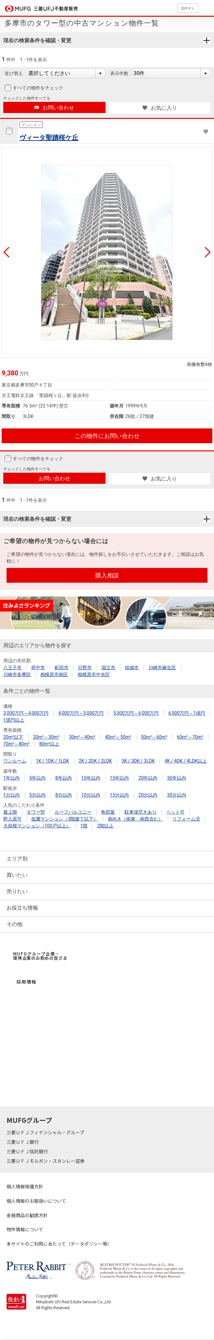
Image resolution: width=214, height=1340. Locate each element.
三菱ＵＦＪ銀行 (23, 1142)
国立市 (108, 667)
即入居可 (12, 818)
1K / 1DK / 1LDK (52, 761)
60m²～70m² (190, 737)
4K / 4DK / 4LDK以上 (186, 761)
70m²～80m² (16, 743)
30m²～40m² (82, 737)
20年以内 (148, 778)
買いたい (17, 875)
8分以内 (63, 795)
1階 (84, 825)
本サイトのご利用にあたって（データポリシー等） (59, 1243)
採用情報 (26, 981)
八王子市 (12, 667)
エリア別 (17, 858)
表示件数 (119, 73)
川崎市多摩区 (17, 674)
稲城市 (132, 667)
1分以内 (11, 795)
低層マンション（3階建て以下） (64, 818)
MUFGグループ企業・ (40, 956)
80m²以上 (49, 743)
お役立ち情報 (22, 908)
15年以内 (119, 778)
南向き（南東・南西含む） (135, 818)
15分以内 (119, 795)
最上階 (10, 812)
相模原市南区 (54, 674)
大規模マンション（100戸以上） (37, 825)
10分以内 (90, 795)
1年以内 (11, 778)
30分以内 (176, 795)
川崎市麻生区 (162, 667)
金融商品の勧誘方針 (27, 1215)
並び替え (14, 73)
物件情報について (25, 1229)
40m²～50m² (118, 737)
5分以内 (37, 795)
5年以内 (37, 778)
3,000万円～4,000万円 (26, 713)
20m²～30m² (46, 737)
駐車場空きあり (141, 812)
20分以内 (148, 795)
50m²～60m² (154, 737)
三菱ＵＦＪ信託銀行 (28, 1151)
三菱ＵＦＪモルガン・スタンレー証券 (46, 1161)
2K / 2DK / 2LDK (95, 761)
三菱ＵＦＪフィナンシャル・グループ (46, 1132)
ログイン (187, 8)
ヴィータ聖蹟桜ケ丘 (48, 138)
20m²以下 (13, 737)
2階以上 (105, 825)
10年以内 (90, 778)
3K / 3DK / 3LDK (138, 761)
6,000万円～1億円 (186, 713)
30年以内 (176, 778)
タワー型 (36, 812)
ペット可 (175, 812)
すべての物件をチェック (37, 88)
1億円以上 (13, 720)
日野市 (85, 667)
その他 (14, 924)
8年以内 (63, 778)
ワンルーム (14, 761)
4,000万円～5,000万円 (81, 713)
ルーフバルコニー (73, 812)
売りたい (17, 891)
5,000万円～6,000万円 (136, 713)
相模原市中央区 (94, 674)
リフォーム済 (186, 818)
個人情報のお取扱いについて (36, 1201)
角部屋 (108, 812)
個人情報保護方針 (25, 1186)
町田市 (61, 667)
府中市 (38, 667)
